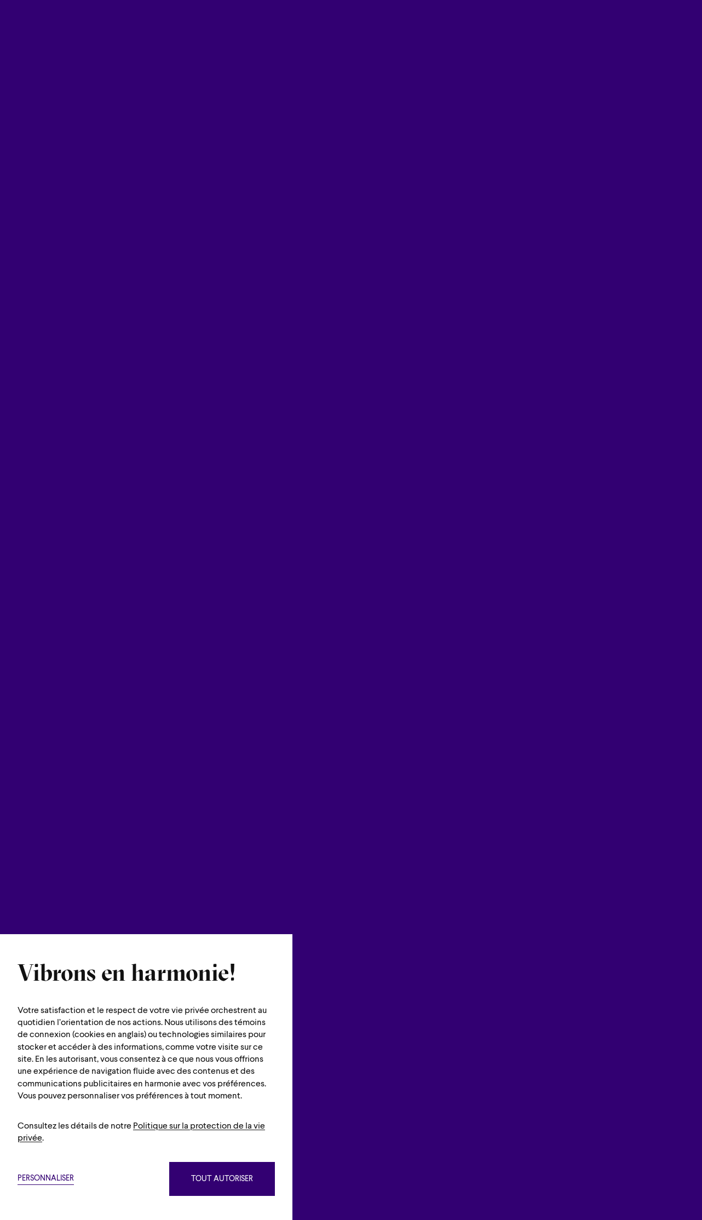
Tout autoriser (222, 1179)
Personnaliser (46, 1179)
